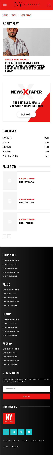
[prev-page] (4, 236)
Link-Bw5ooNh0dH (11, 260)
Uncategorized (26, 178)
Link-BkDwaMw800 (11, 272)
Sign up (26, 396)
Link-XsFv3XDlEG (26, 222)
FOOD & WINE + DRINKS (17, 60)
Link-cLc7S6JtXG (10, 264)
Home (5, 15)
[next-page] (9, 236)
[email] (26, 389)
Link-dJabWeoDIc (10, 268)
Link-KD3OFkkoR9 (26, 202)
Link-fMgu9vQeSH (10, 276)
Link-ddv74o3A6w (26, 181)
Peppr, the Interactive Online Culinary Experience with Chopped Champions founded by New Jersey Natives (25, 67)
